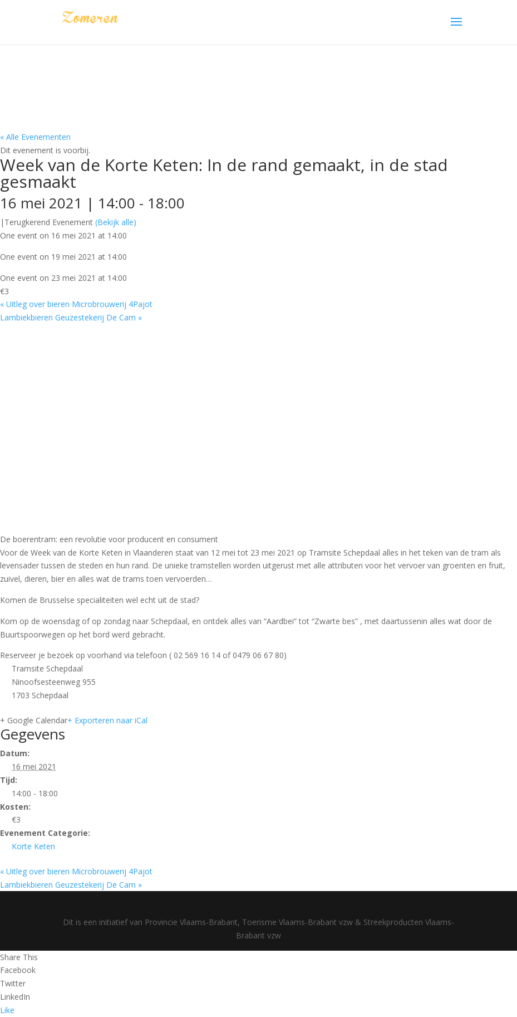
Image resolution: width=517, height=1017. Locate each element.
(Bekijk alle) (115, 222)
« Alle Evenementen (35, 137)
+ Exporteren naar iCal (107, 720)
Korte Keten (33, 846)
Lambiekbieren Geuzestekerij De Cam (71, 317)
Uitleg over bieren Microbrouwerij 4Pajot (76, 304)
